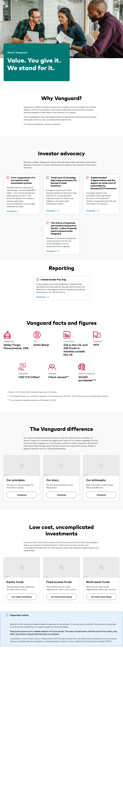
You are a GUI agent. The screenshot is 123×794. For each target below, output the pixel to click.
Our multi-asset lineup (101, 596)
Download (21, 495)
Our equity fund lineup (22, 596)
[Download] (12, 211)
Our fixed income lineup (61, 596)
